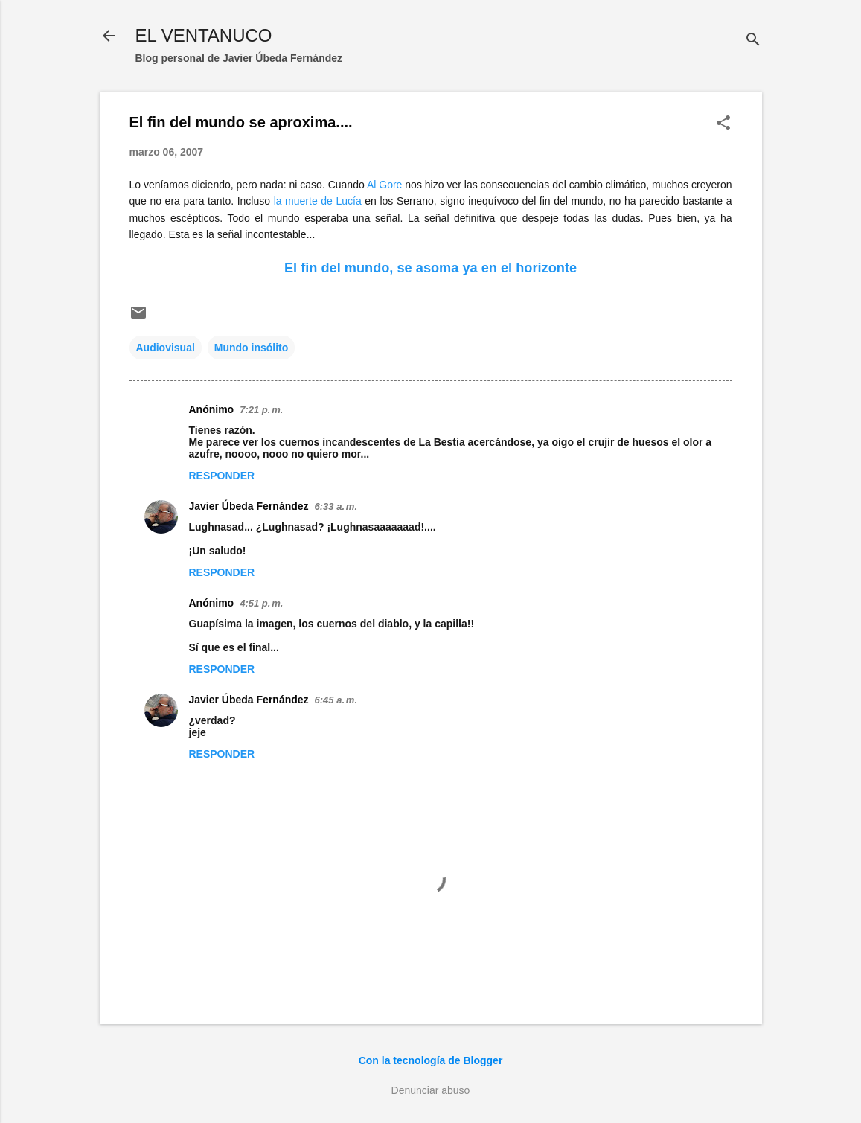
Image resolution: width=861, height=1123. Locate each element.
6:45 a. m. (336, 700)
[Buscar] (753, 40)
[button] (723, 124)
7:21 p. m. (261, 409)
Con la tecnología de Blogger (431, 1060)
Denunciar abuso (430, 1090)
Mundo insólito (251, 347)
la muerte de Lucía (318, 201)
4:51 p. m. (261, 603)
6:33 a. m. (336, 506)
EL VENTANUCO (203, 35)
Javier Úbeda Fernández (249, 506)
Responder (222, 475)
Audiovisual (165, 347)
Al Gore (385, 185)
